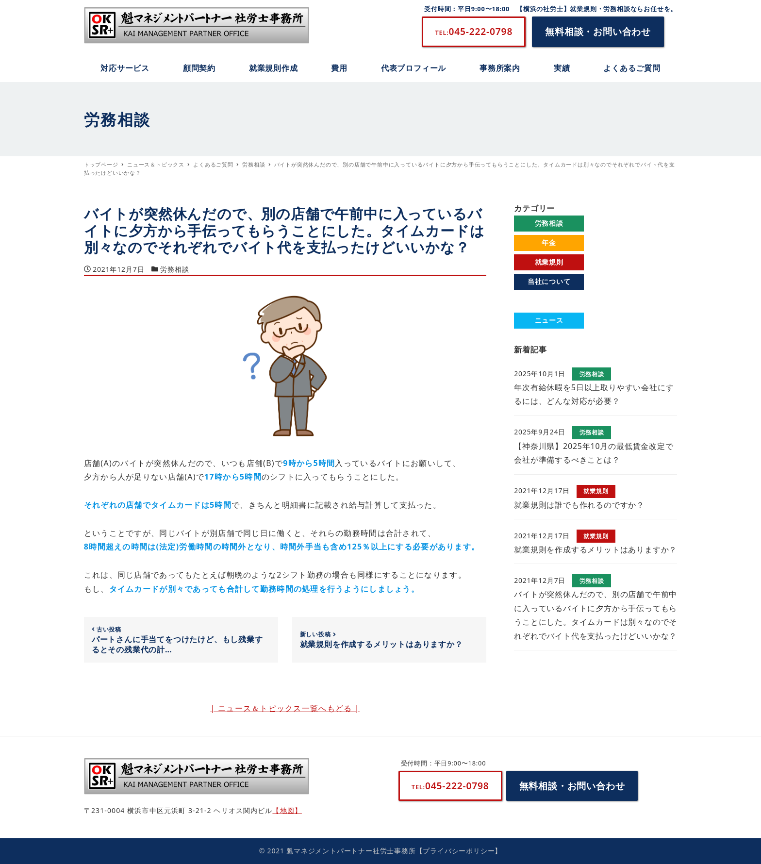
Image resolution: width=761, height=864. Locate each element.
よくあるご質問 (549, 300)
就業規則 (549, 261)
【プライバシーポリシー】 (459, 850)
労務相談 (174, 269)
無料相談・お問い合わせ (598, 31)
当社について (549, 281)
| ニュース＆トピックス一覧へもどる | (285, 708)
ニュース (549, 320)
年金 (549, 242)
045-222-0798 (474, 31)
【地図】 (286, 810)
